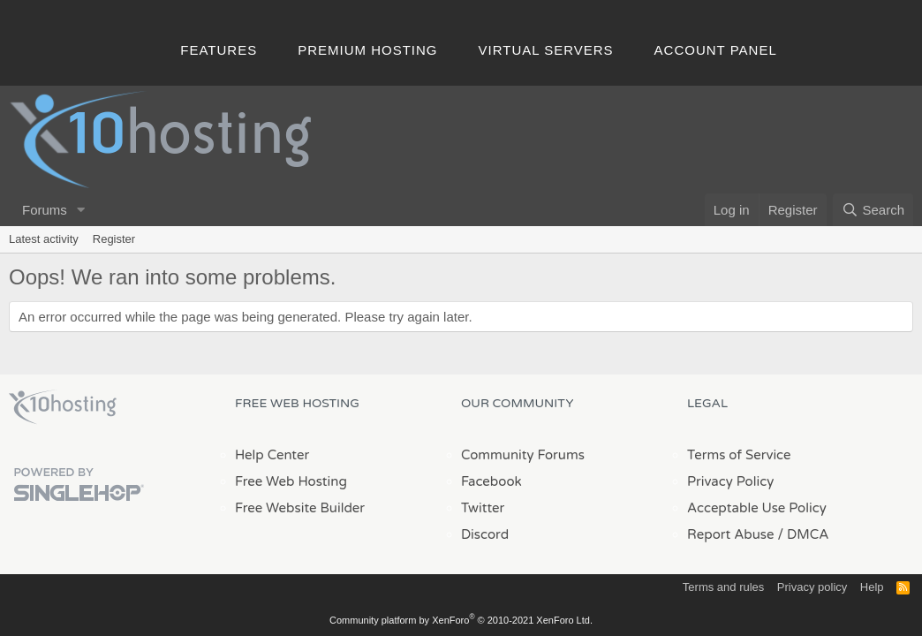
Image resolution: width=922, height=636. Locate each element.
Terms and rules (723, 587)
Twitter (482, 508)
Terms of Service (739, 455)
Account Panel (715, 49)
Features (218, 49)
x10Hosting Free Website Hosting (63, 407)
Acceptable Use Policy (757, 508)
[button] (81, 209)
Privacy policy (812, 587)
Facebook (491, 481)
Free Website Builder (300, 508)
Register (114, 239)
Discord (485, 534)
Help (872, 587)
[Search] (873, 209)
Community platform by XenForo (461, 620)
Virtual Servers (546, 49)
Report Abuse (731, 534)
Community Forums (523, 455)
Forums (44, 209)
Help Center (272, 455)
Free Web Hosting (291, 481)
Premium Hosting (367, 49)
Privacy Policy (730, 481)
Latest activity (44, 239)
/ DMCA (802, 534)
